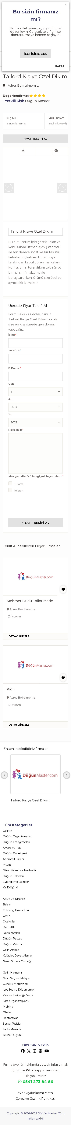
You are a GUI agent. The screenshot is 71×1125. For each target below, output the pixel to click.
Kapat (60, 66)
